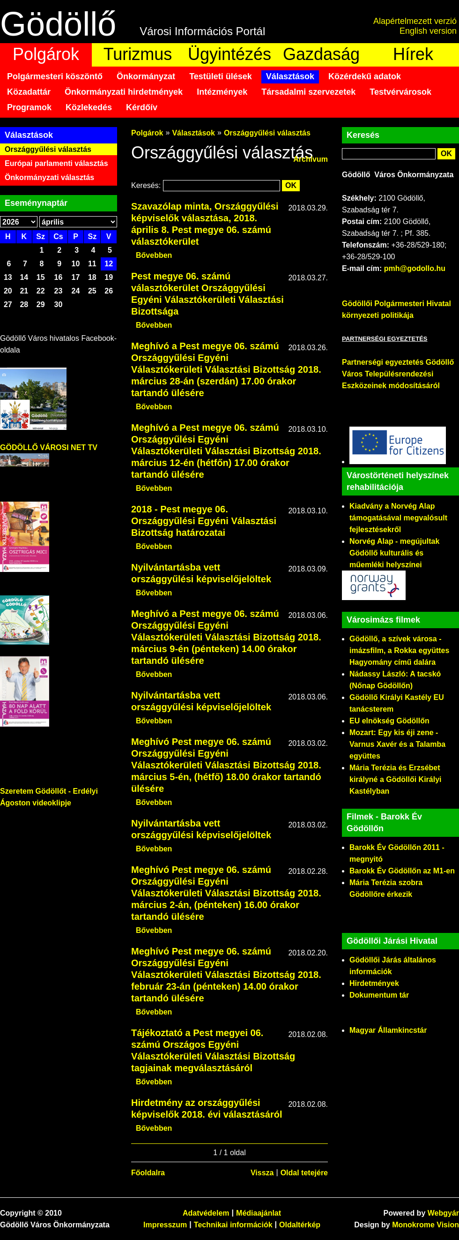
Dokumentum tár (379, 995)
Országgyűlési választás (48, 149)
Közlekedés (89, 107)
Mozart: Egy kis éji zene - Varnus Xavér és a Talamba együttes (397, 744)
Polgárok (46, 54)
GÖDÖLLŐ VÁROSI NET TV (48, 447)
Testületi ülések (220, 76)
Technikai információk (233, 1225)
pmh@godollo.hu (414, 268)
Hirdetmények (374, 983)
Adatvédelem (206, 1213)
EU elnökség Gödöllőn (389, 721)
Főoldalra (148, 1173)
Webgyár (443, 1213)
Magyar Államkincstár (388, 1030)
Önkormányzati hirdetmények (124, 92)
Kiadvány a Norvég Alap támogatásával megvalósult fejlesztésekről (398, 518)
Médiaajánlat (258, 1213)
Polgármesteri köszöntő (55, 76)
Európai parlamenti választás (56, 163)
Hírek (413, 54)
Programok (29, 107)
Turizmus (138, 54)
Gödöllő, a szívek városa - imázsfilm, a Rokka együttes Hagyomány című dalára (399, 650)
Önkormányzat (146, 76)
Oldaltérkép (299, 1225)
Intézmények (222, 92)
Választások (290, 76)
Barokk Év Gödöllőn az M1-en (402, 871)
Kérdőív (141, 107)
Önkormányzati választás (49, 177)
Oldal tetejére (304, 1173)
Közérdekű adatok (364, 76)
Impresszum (165, 1225)
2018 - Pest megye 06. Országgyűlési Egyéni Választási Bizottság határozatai (203, 521)
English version (428, 31)
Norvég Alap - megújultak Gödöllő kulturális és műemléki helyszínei (394, 553)
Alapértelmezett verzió (415, 21)
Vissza (262, 1173)
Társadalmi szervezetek (308, 92)
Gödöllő (58, 24)
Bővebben (154, 255)
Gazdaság (321, 54)
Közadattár (29, 92)
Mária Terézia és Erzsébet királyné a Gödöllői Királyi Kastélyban (395, 779)
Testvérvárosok (400, 92)
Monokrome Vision (425, 1225)
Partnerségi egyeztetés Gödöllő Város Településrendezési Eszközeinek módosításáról (398, 374)
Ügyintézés (229, 54)
